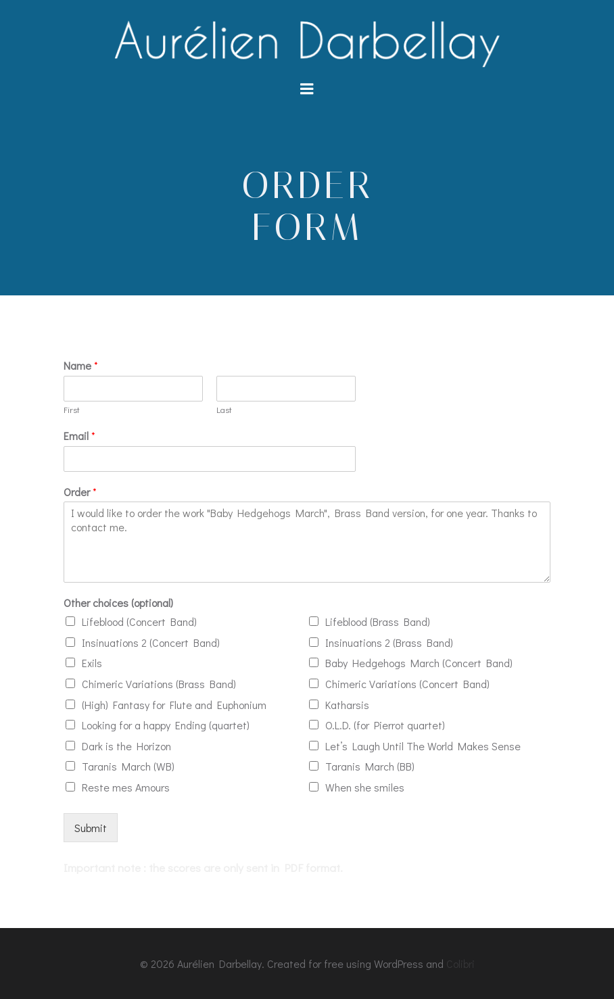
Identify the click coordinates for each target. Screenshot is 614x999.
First (72, 409)
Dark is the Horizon (126, 746)
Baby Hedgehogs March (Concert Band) (419, 663)
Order (80, 492)
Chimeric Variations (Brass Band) (159, 684)
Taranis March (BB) (370, 766)
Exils (92, 663)
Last (224, 409)
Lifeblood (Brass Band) (377, 621)
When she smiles (364, 787)
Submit (90, 828)
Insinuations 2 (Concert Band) (151, 642)
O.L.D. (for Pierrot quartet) (385, 725)
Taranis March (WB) (128, 766)
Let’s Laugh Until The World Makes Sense (423, 746)
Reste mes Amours (126, 787)
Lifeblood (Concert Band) (139, 621)
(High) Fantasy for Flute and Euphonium (174, 705)
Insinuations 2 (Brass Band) (389, 642)
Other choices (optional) (118, 603)
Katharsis (347, 705)
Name (81, 365)
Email (79, 436)
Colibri (460, 963)
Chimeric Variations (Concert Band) (407, 684)
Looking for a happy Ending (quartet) (166, 725)
